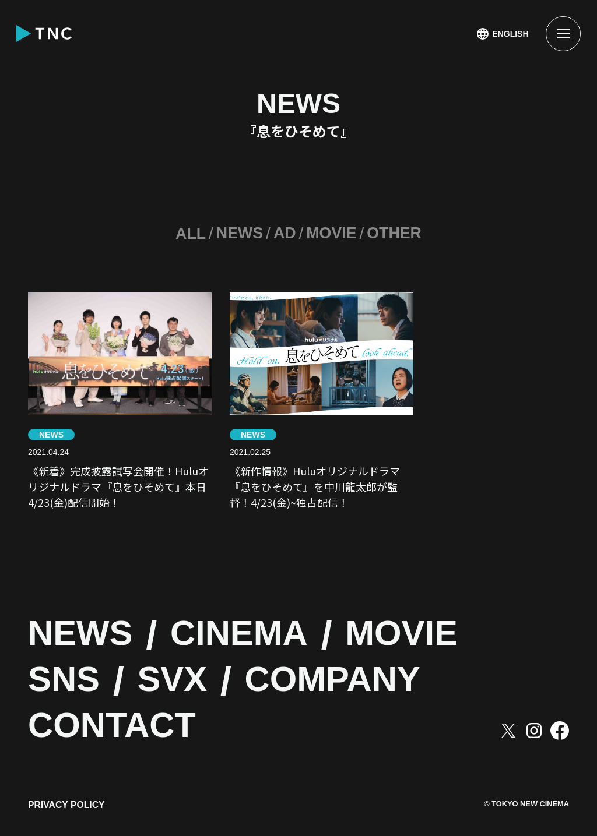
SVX (187, 672)
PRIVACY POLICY (67, 800)
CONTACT (124, 718)
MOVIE (332, 233)
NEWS (237, 233)
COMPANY (365, 672)
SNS (69, 672)
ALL (186, 233)
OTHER (397, 233)
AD (284, 233)
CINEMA (263, 626)
